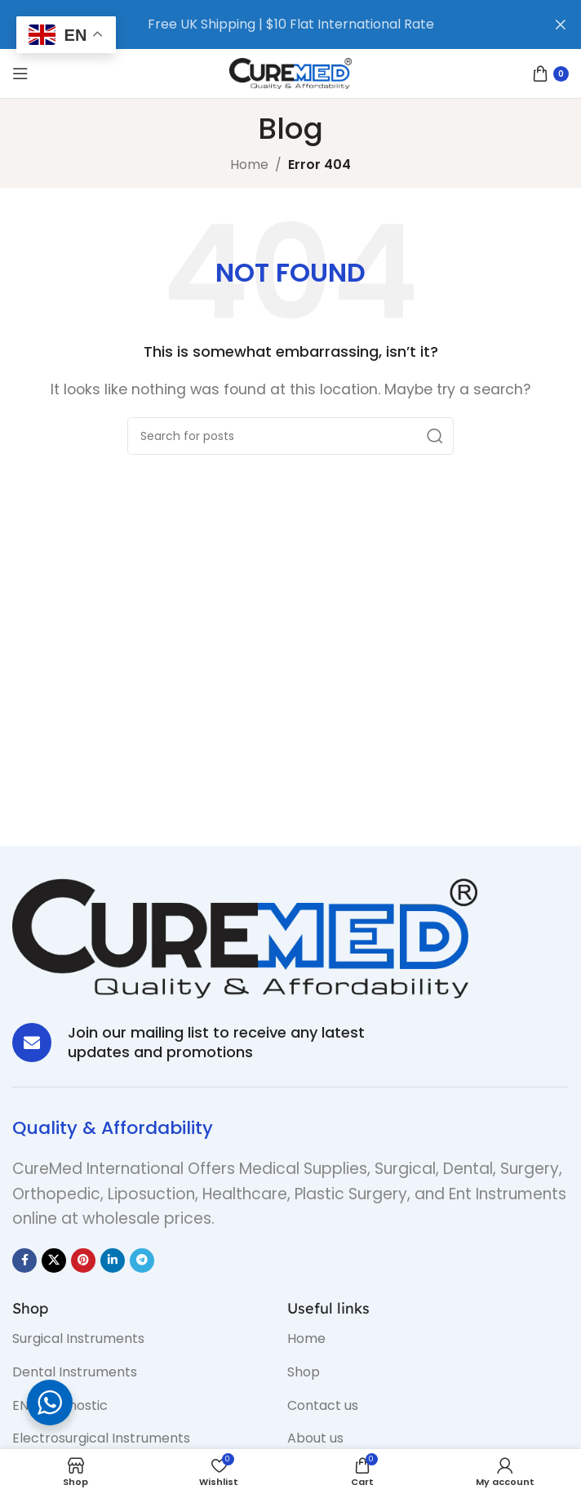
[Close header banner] (560, 24)
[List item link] (137, 1338)
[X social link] (54, 1260)
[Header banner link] (266, 24)
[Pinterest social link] (83, 1260)
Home (249, 164)
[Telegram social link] (142, 1260)
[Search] (290, 436)
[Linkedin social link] (112, 1260)
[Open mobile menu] (20, 73)
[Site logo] (290, 72)
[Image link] (244, 937)
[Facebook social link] (24, 1260)
